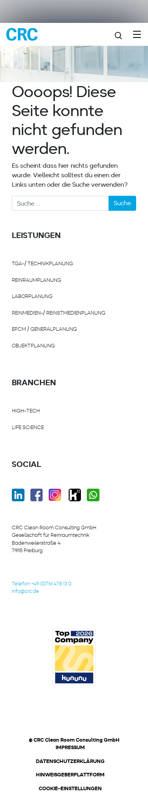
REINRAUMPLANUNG (36, 280)
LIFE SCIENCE (28, 427)
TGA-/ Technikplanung (42, 263)
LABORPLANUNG (32, 296)
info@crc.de (25, 591)
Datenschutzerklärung (70, 761)
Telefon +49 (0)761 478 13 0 (41, 583)
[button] (67, 792)
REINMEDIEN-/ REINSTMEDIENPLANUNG (58, 313)
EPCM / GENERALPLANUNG (44, 329)
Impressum (70, 748)
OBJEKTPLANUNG (33, 345)
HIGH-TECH (26, 410)
